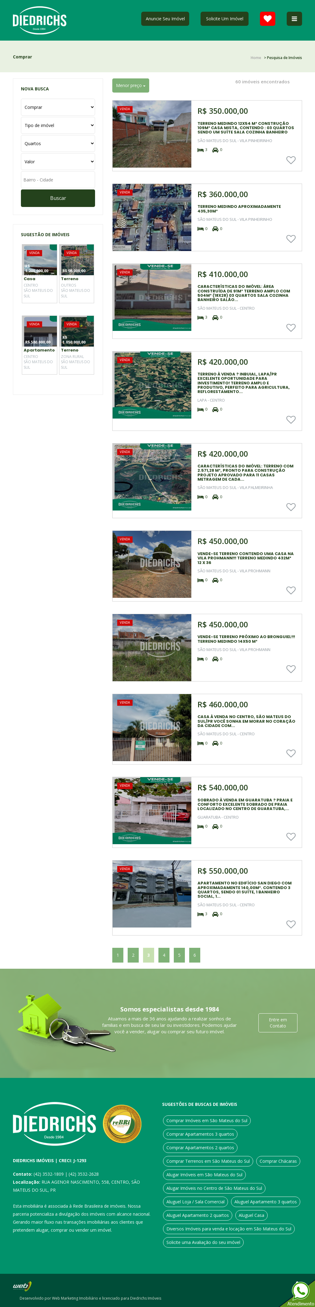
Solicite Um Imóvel (224, 19)
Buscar (58, 198)
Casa (29, 279)
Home (256, 57)
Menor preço (131, 85)
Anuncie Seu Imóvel (165, 19)
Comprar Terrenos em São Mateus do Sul (208, 1161)
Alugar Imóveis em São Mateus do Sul (204, 1175)
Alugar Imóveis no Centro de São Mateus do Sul (214, 1188)
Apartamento (39, 350)
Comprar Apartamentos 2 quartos (200, 1147)
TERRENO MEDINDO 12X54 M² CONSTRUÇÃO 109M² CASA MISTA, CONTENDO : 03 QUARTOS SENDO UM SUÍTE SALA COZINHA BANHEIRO (245, 128)
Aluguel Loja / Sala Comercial (195, 1202)
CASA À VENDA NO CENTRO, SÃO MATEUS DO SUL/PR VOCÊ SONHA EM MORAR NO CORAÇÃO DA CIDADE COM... (246, 721)
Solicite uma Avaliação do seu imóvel (203, 1242)
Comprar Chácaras (278, 1161)
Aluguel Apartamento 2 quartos (197, 1215)
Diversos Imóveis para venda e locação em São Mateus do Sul (228, 1229)
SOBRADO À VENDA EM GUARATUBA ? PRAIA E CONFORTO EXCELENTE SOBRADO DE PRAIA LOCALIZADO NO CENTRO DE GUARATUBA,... (245, 804)
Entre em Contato (278, 1023)
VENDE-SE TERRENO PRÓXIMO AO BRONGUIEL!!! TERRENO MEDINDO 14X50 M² (246, 639)
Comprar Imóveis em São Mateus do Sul (206, 1120)
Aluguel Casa (251, 1215)
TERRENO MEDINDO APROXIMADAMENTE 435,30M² (239, 209)
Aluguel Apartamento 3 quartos (265, 1202)
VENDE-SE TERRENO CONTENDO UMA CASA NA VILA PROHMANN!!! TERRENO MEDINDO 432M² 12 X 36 (245, 558)
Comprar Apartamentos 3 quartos (200, 1134)
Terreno (69, 279)
